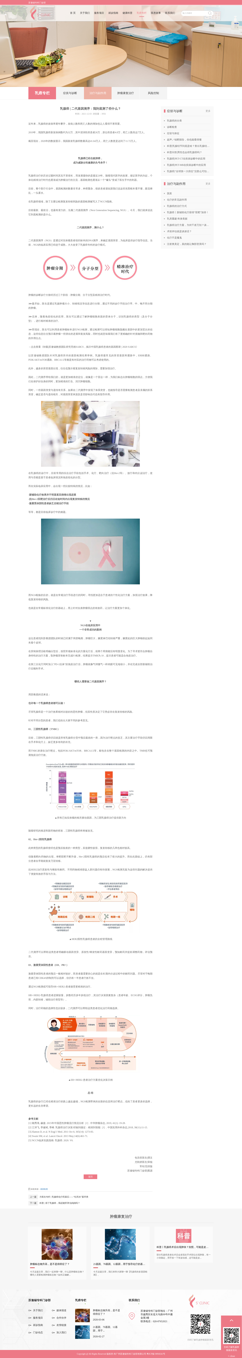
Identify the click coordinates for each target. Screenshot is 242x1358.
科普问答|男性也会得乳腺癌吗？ (184, 152)
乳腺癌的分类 (174, 120)
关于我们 (85, 13)
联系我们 (170, 13)
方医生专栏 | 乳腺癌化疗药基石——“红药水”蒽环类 (64, 1197)
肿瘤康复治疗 (125, 93)
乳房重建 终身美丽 (177, 218)
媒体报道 (61, 1310)
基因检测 (44, 1189)
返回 (90, 1177)
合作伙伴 (61, 1317)
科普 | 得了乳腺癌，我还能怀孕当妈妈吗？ (60, 1203)
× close (231, 1356)
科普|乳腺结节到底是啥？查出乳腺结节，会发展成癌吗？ (189, 146)
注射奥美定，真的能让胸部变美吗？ (187, 244)
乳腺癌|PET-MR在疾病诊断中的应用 (186, 165)
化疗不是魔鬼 (174, 237)
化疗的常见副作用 (177, 199)
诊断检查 (172, 127)
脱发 (169, 193)
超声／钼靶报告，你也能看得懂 (184, 139)
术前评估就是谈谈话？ (179, 231)
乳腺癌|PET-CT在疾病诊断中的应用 (186, 158)
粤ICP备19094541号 (156, 1354)
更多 (208, 111)
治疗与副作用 (98, 93)
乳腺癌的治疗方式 (177, 206)
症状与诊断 (70, 93)
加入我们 (61, 1332)
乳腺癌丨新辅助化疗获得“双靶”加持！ (188, 212)
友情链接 (61, 1325)
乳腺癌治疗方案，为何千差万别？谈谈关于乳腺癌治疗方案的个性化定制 (189, 225)
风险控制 (153, 93)
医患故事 (156, 13)
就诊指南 (113, 13)
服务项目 (99, 13)
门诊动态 (38, 1332)
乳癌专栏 (142, 13)
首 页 (73, 13)
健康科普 (127, 13)
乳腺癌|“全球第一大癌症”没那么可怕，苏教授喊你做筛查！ (189, 171)
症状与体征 (173, 133)
